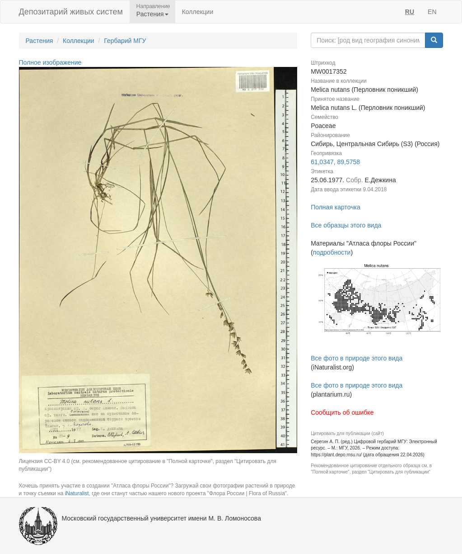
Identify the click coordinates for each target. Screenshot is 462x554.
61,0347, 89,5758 (335, 162)
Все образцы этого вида (346, 225)
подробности (332, 252)
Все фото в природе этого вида (356, 358)
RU (409, 11)
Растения (39, 40)
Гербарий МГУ (125, 40)
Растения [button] (152, 14)
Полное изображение (50, 62)
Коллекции (198, 11)
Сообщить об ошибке (342, 412)
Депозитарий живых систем (71, 11)
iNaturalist (77, 493)
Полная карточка (335, 207)
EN (432, 11)
